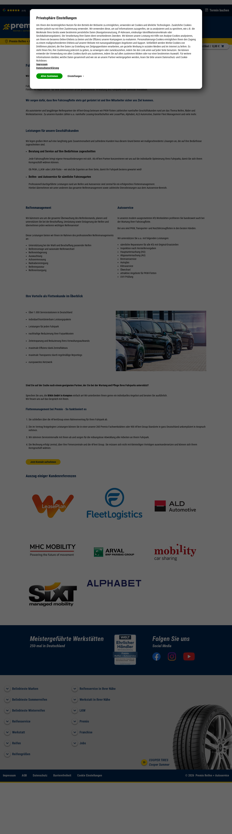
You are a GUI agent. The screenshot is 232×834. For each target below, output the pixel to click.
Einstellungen (76, 76)
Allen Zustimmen (49, 76)
